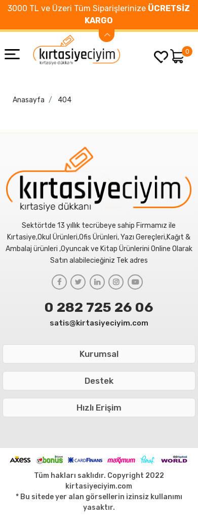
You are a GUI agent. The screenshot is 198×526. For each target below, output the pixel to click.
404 (64, 100)
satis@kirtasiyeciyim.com (99, 323)
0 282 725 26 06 (99, 307)
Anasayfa (29, 100)
